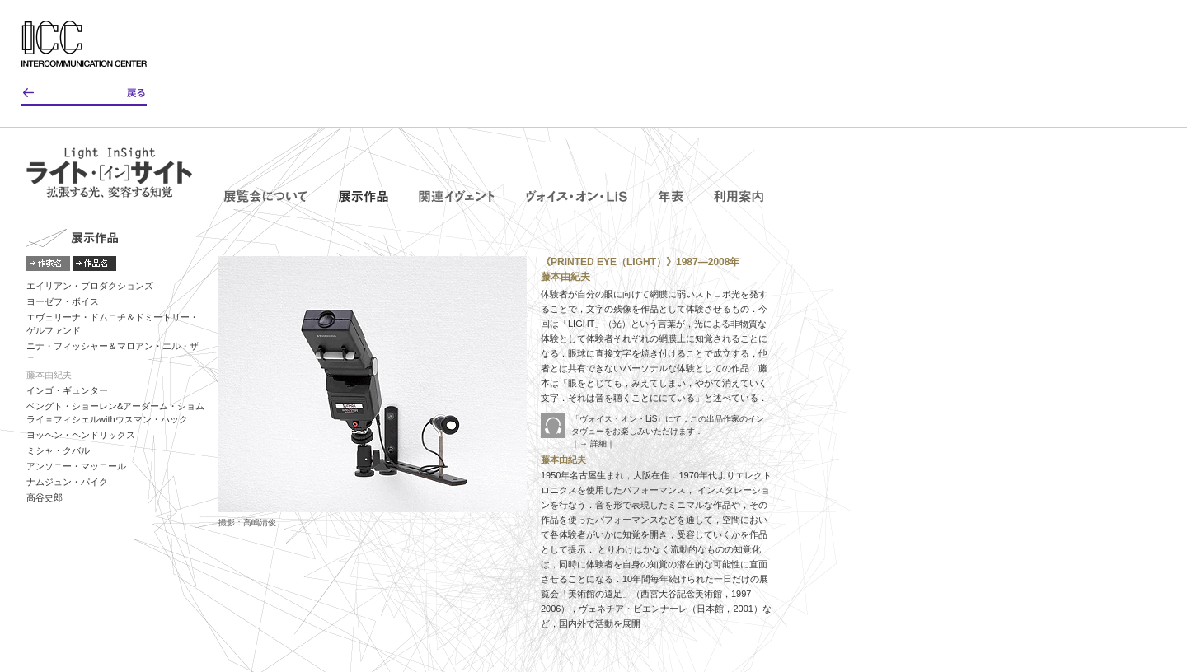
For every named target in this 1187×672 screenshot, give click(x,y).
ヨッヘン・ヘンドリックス (80, 435)
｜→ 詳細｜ (593, 443)
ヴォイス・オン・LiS (576, 196)
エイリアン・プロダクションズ (89, 286)
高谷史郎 (44, 497)
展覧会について (265, 196)
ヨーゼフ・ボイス (62, 301)
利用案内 (738, 196)
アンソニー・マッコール (76, 466)
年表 (670, 196)
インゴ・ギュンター (67, 390)
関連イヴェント (457, 196)
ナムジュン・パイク (67, 482)
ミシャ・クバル (58, 450)
